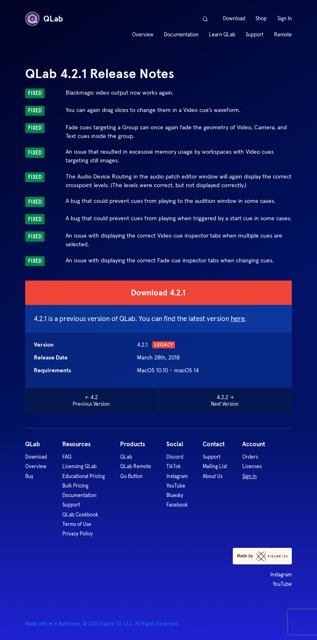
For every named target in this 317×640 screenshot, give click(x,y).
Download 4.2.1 (158, 292)
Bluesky (174, 495)
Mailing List (215, 466)
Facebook (177, 505)
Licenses (252, 466)
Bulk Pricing (75, 486)
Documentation (181, 34)
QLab (44, 19)
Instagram (177, 476)
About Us (212, 476)
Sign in (249, 476)
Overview (143, 34)
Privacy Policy (77, 534)
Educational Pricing (83, 476)
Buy (29, 476)
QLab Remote (135, 466)
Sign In (284, 18)
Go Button (131, 476)
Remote (283, 34)
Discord (174, 457)
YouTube (175, 486)
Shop (261, 18)
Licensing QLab (79, 466)
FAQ (66, 457)
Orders (250, 457)
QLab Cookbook (80, 515)
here (238, 318)
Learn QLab (222, 34)
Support (254, 34)
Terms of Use (76, 524)
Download (234, 18)
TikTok (173, 466)
